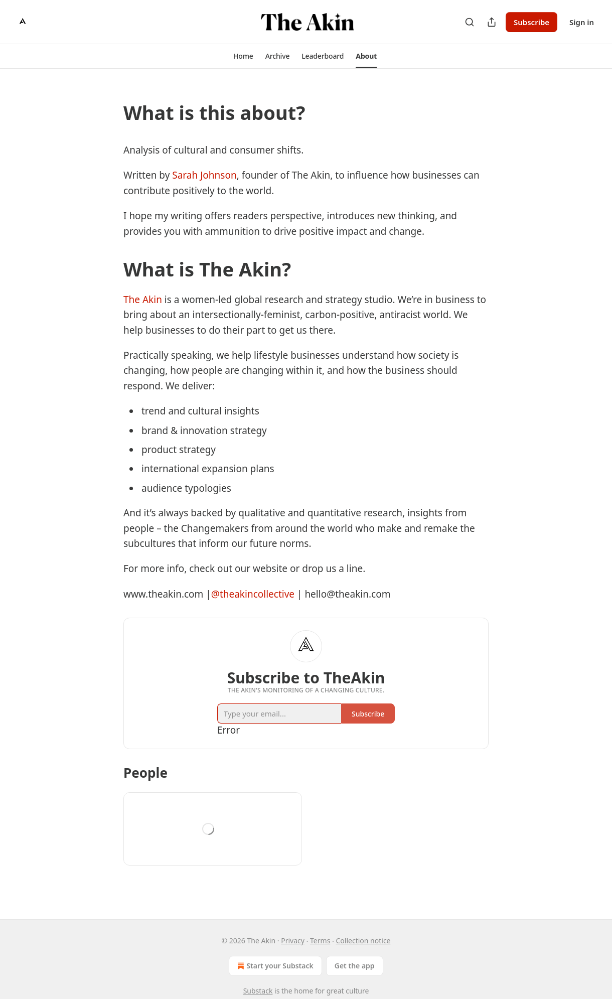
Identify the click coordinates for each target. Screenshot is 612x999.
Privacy (292, 940)
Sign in (581, 22)
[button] (243, 56)
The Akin (142, 299)
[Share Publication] (492, 22)
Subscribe (531, 22)
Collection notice (363, 940)
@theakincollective (252, 594)
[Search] (470, 22)
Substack (258, 990)
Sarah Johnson (204, 175)
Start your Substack (274, 965)
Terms (320, 940)
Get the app (355, 965)
